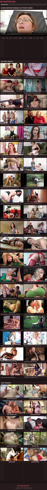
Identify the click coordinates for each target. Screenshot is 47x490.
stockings (30, 38)
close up (15, 38)
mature (3, 38)
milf (7, 38)
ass (34, 38)
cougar (41, 38)
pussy (25, 38)
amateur (20, 38)
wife (38, 38)
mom (11, 38)
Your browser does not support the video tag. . (23, 23)
